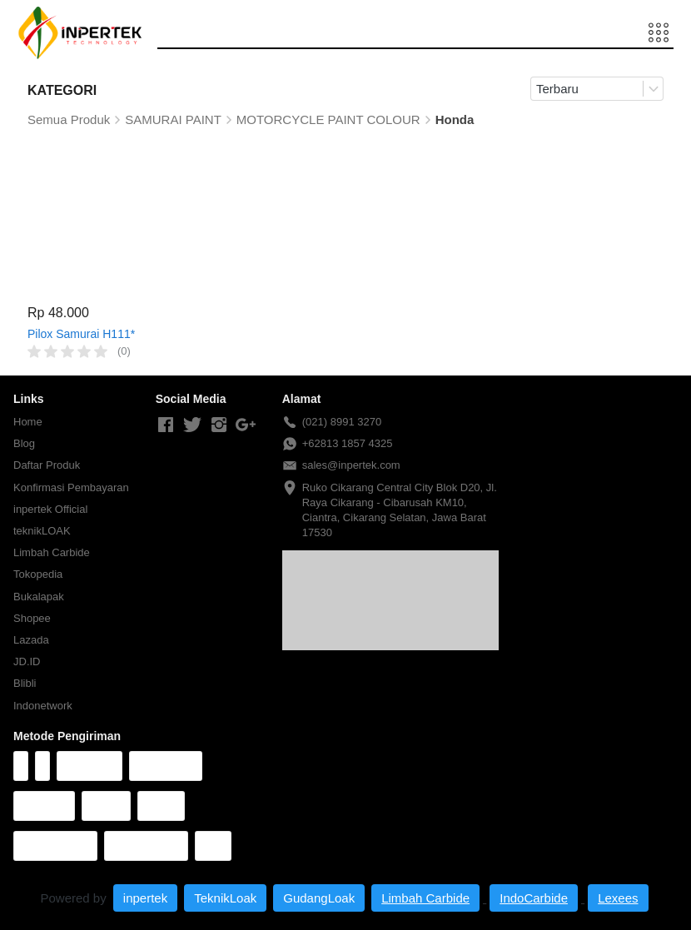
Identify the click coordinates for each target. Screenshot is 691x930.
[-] (166, 425)
